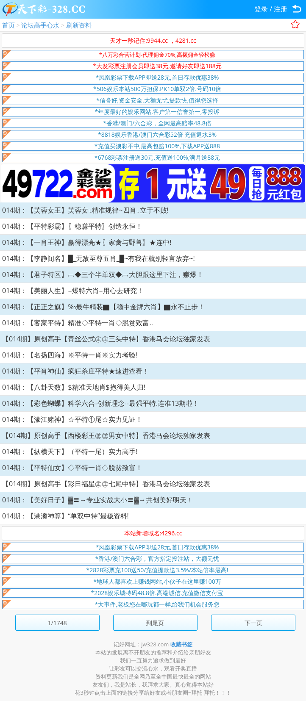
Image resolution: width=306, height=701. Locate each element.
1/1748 (57, 623)
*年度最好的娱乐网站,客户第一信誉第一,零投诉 (157, 112)
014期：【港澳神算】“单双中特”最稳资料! (65, 516)
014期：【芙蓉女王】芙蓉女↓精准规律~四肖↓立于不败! (85, 210)
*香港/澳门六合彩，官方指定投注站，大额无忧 (157, 558)
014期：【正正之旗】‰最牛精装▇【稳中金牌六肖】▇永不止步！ (103, 306)
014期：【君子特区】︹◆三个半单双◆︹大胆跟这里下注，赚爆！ (102, 274)
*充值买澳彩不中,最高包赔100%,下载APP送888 (157, 146)
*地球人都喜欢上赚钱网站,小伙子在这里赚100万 (157, 581)
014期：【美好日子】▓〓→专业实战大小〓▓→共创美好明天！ (97, 499)
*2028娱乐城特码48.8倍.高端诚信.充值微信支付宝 (157, 593)
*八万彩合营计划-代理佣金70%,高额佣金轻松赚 (157, 54)
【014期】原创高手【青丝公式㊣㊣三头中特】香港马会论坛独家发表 (106, 339)
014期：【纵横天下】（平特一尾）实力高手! (70, 451)
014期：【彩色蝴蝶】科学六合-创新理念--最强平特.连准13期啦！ (100, 403)
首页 (8, 25)
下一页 (253, 623)
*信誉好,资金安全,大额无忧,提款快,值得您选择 (157, 100)
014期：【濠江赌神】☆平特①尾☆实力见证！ (72, 419)
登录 (261, 9)
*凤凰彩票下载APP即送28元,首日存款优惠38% (157, 77)
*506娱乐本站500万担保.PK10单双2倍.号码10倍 (157, 89)
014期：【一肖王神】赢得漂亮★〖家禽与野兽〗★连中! (87, 242)
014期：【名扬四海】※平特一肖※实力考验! (70, 355)
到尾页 (155, 623)
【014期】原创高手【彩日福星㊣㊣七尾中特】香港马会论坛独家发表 (106, 483)
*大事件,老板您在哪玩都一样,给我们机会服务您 (157, 604)
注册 (280, 9)
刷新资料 (79, 25)
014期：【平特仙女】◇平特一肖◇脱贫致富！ (72, 467)
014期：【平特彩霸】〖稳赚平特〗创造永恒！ (72, 226)
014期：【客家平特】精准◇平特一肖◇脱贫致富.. (77, 322)
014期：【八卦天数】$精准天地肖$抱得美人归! (73, 387)
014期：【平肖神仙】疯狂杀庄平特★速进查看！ (75, 371)
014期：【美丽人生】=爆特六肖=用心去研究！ (73, 290)
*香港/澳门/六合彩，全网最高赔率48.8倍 (157, 123)
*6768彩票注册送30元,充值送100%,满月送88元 (157, 157)
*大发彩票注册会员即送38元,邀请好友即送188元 (157, 66)
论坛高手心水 (40, 25)
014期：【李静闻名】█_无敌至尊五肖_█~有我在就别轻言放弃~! (98, 258)
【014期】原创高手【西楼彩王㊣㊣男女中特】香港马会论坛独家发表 (106, 435)
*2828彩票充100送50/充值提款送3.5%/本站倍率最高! (157, 570)
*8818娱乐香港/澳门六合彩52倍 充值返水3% (157, 134)
